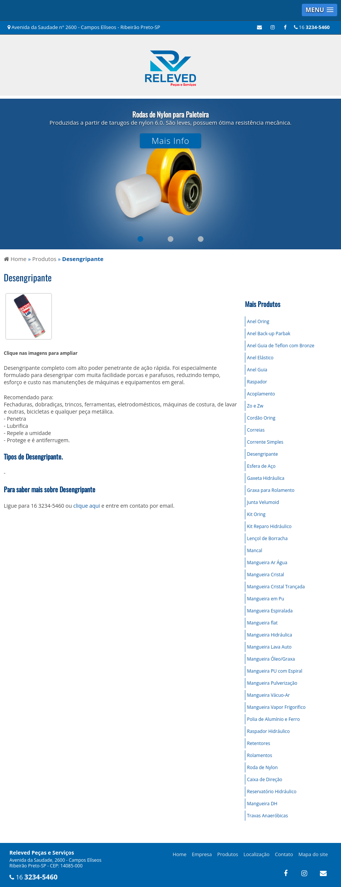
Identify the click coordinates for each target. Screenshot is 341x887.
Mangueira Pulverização (272, 683)
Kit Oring (256, 514)
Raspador (257, 382)
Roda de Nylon (262, 767)
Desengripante (262, 454)
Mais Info (170, 141)
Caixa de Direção (265, 779)
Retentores (258, 743)
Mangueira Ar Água (267, 562)
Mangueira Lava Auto (269, 647)
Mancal (254, 550)
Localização (256, 854)
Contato (284, 854)
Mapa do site (313, 854)
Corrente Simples (265, 442)
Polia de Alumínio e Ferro (273, 719)
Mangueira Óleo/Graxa (271, 659)
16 (312, 27)
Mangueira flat (262, 623)
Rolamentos (259, 755)
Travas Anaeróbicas (267, 815)
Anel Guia (257, 369)
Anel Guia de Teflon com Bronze (281, 345)
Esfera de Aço (261, 466)
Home (180, 854)
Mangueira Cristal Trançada (276, 586)
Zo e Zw (255, 406)
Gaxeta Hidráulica (265, 478)
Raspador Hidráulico (268, 731)
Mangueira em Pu (265, 598)
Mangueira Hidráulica (269, 635)
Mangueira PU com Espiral (275, 671)
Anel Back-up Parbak (269, 333)
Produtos (227, 854)
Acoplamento (261, 394)
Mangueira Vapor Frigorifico (276, 707)
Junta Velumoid (263, 502)
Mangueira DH (262, 803)
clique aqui (86, 505)
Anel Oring (258, 321)
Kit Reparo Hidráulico (269, 526)
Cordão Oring (261, 418)
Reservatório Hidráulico (272, 791)
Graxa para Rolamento (271, 490)
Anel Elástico (260, 357)
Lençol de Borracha (267, 538)
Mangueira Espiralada (270, 611)
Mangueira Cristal (265, 574)
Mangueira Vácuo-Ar (268, 695)
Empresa (202, 854)
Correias (256, 430)
